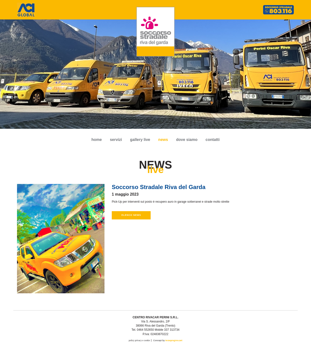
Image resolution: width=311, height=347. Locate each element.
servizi (116, 140)
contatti (213, 140)
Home (96, 140)
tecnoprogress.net (173, 340)
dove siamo (187, 140)
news (163, 140)
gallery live (140, 140)
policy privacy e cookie (139, 340)
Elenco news (131, 215)
